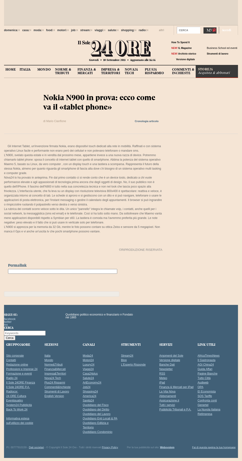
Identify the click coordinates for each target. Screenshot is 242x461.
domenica (12, 30)
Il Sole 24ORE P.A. (18, 387)
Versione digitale (169, 360)
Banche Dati (167, 364)
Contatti (11, 360)
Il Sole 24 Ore (30, 320)
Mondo (48, 360)
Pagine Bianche (207, 373)
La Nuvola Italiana (209, 409)
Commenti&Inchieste (57, 387)
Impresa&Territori (55, 373)
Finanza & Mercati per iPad (176, 387)
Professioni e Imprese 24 (22, 369)
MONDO (44, 69)
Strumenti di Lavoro (56, 391)
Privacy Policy (110, 447)
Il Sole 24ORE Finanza (20, 382)
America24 (89, 396)
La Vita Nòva (167, 391)
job (74, 30)
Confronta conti (207, 400)
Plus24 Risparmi (54, 382)
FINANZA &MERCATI (87, 71)
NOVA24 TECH (131, 71)
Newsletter (166, 369)
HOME (10, 69)
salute (113, 30)
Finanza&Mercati (55, 369)
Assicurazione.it (169, 400)
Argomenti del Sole (171, 355)
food (50, 30)
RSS (162, 373)
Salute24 (88, 378)
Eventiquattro (14, 400)
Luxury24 (88, 364)
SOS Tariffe (205, 396)
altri (161, 30)
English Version (54, 396)
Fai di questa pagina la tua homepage (214, 447)
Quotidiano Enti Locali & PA (100, 418)
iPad (162, 382)
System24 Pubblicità (19, 405)
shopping (128, 30)
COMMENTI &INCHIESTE (183, 71)
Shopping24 (90, 391)
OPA (200, 387)
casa (26, 30)
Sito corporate (15, 355)
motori (63, 30)
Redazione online (17, 364)
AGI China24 (206, 364)
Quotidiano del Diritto (96, 409)
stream (86, 30)
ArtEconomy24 (92, 382)
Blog (124, 360)
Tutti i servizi (167, 405)
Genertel (203, 405)
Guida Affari (205, 369)
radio (143, 30)
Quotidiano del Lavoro (96, 414)
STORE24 (218, 70)
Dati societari (36, 447)
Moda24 (88, 355)
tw (214, 59)
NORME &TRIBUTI (63, 71)
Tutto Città (204, 378)
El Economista (207, 391)
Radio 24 (11, 378)
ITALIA (25, 69)
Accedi (226, 30)
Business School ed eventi (222, 48)
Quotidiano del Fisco (95, 405)
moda (39, 30)
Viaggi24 (88, 369)
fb (209, 59)
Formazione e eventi (19, 373)
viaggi (100, 30)
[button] (197, 30)
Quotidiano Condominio (97, 432)
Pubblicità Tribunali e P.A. (175, 409)
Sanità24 (88, 400)
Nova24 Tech (52, 378)
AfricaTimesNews (209, 355)
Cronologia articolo (147, 121)
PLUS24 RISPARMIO (154, 71)
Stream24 (127, 355)
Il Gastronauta (206, 360)
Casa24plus (90, 373)
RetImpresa (205, 414)
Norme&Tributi (53, 364)
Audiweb (203, 382)
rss (218, 59)
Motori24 (88, 360)
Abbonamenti (167, 396)
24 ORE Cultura (16, 396)
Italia (47, 355)
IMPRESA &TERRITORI (110, 71)
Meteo (163, 378)
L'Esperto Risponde (133, 364)
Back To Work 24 (16, 409)
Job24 (87, 387)
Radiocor (12, 391)
